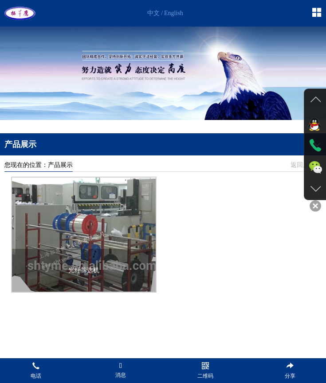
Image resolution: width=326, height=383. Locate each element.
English (173, 13)
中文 (153, 13)
